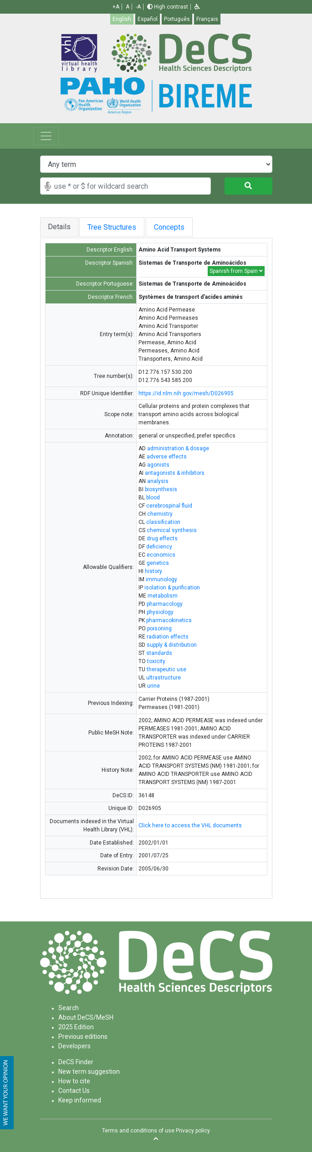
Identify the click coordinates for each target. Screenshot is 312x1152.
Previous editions (82, 1036)
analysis (158, 481)
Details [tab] (59, 226)
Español (148, 19)
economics (161, 555)
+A (116, 7)
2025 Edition (76, 1027)
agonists (158, 465)
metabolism (163, 596)
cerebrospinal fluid (169, 506)
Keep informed (79, 1100)
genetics (158, 563)
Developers (74, 1046)
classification (163, 522)
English (122, 19)
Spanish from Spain (236, 271)
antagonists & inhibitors (175, 473)
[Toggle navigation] (46, 136)
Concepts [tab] (175, 227)
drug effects (162, 538)
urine (153, 686)
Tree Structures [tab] (112, 227)
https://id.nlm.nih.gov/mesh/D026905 (186, 393)
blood (153, 497)
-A (138, 7)
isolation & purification (172, 587)
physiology (160, 612)
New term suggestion (89, 1071)
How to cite (74, 1081)
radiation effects (168, 637)
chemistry (160, 514)
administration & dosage (178, 448)
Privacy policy (193, 1130)
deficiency (159, 546)
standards (159, 653)
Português (177, 19)
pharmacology (165, 604)
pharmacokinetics (169, 620)
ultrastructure (163, 677)
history (153, 571)
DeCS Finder (75, 1062)
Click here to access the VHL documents (190, 825)
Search (68, 1007)
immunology (161, 579)
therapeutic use (166, 669)
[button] (197, 7)
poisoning (159, 628)
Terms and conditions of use (138, 1130)
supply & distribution (172, 645)
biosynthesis (161, 489)
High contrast (167, 7)
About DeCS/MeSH (85, 1017)
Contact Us (74, 1090)
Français (207, 19)
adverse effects (167, 456)
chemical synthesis (172, 530)
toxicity (156, 661)
